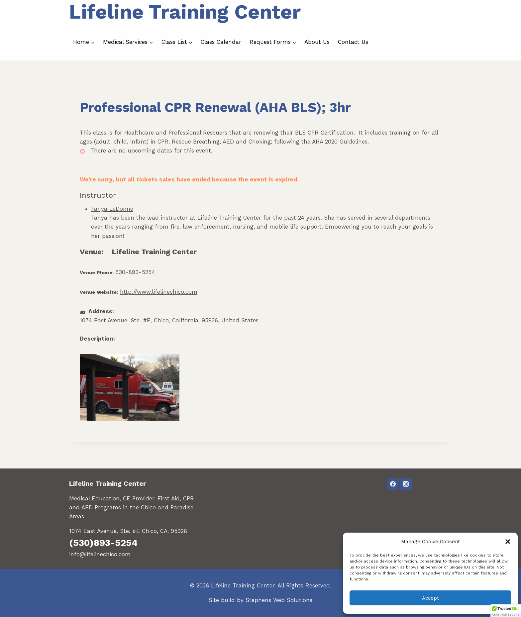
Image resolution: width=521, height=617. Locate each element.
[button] (507, 541)
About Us (317, 42)
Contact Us (353, 42)
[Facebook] (393, 484)
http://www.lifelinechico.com (158, 291)
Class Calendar (221, 42)
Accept (430, 598)
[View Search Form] (444, 12)
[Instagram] (406, 484)
